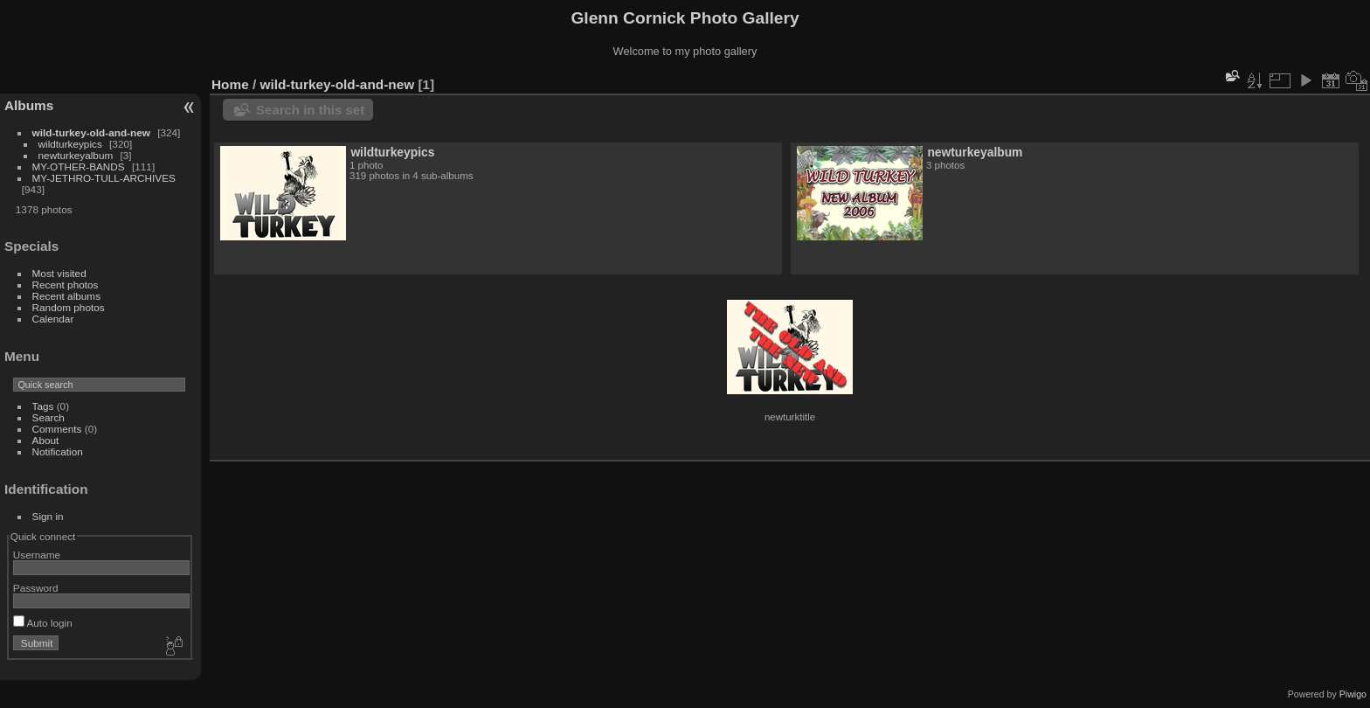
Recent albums (66, 296)
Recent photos (65, 284)
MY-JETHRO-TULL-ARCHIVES (104, 178)
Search (48, 417)
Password (36, 587)
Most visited (59, 273)
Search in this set (310, 109)
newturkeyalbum (76, 155)
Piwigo (1353, 694)
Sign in (48, 516)
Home (230, 84)
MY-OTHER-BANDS (78, 166)
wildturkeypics (70, 143)
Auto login (43, 622)
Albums (28, 105)
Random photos (68, 307)
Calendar (53, 318)
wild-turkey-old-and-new (91, 132)
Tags (43, 406)
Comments (57, 428)
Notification (57, 451)
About (45, 440)
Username (36, 554)
